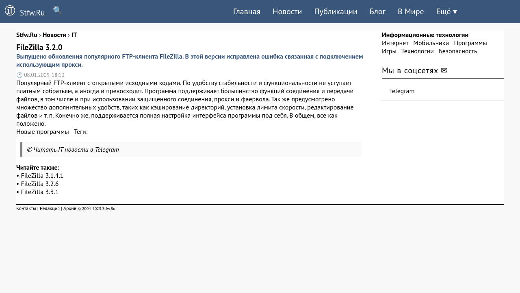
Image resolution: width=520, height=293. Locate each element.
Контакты (26, 208)
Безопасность (458, 51)
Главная (246, 11)
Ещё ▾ (446, 11)
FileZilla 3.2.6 (40, 183)
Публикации (335, 11)
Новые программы (42, 131)
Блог (378, 11)
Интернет (395, 43)
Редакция (50, 208)
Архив (69, 208)
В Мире (411, 11)
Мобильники (431, 43)
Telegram (402, 91)
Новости (287, 11)
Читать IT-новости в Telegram (76, 149)
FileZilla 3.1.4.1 (42, 175)
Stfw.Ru (22, 11)
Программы (470, 43)
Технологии (417, 51)
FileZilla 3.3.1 (40, 192)
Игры (389, 51)
